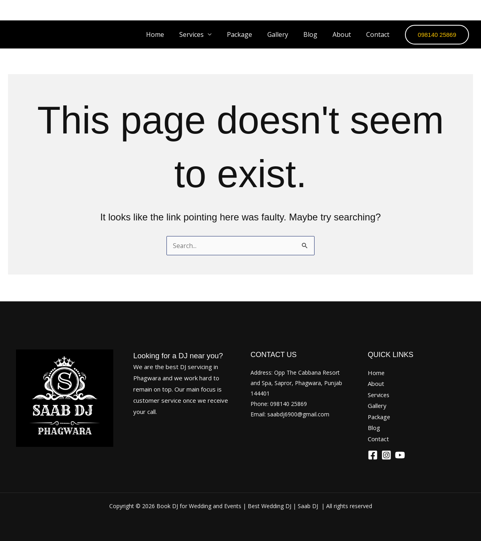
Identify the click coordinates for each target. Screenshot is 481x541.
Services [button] (204, 34)
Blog (316, 34)
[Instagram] (445, 10)
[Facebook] (424, 10)
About (345, 34)
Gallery (286, 34)
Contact (379, 34)
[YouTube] (467, 10)
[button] (437, 34)
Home (171, 34)
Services (379, 394)
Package (250, 34)
